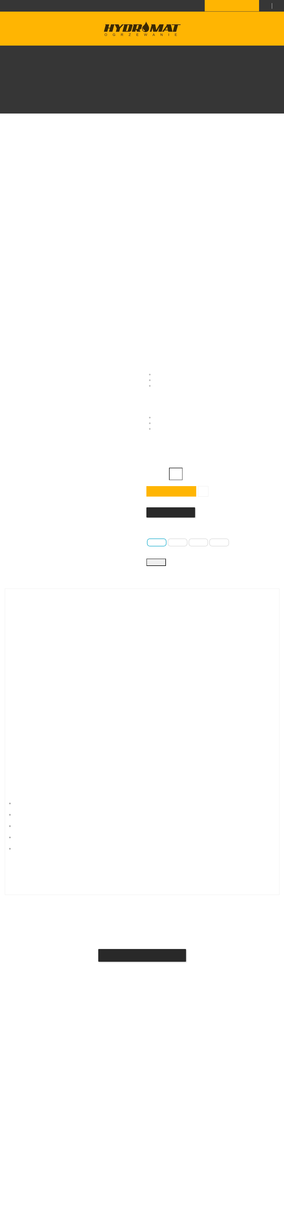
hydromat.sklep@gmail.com (170, 1127)
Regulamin (65, 1110)
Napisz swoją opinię (170, 512)
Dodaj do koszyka (170, 491)
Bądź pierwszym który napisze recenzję (142, 981)
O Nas (61, 1080)
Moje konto (66, 1120)
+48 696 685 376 (85, 5)
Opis (103, 624)
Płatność (64, 1070)
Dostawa (64, 1060)
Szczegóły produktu (156, 624)
